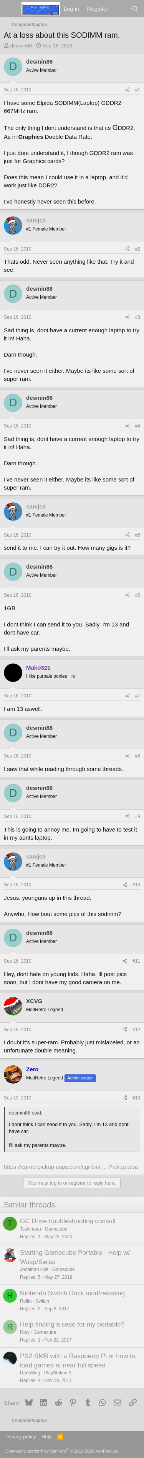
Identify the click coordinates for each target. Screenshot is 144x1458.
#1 (137, 90)
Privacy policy (20, 1436)
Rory (25, 1332)
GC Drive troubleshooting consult (68, 1221)
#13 (136, 1098)
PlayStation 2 (57, 1373)
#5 (137, 535)
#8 (137, 756)
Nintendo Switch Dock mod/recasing (72, 1293)
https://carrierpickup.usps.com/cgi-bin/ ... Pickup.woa (71, 1166)
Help (46, 1436)
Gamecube (56, 1229)
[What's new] (119, 9)
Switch (42, 1301)
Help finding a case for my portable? (72, 1324)
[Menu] (11, 9)
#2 (137, 249)
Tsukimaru (30, 1229)
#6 (137, 595)
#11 (136, 961)
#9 (137, 816)
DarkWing (30, 1373)
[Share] (127, 90)
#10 (136, 884)
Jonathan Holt (34, 1269)
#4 (137, 426)
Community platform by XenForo (62, 1451)
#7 (137, 696)
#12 (136, 1029)
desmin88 (21, 46)
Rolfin (26, 1301)
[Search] (134, 9)
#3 (137, 317)
